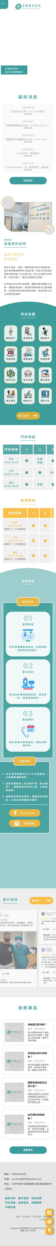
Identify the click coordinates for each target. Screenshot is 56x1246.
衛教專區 (23, 1202)
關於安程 (23, 1198)
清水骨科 (36, 1216)
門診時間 (10, 1202)
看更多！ (36, 899)
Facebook (16, 813)
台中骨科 (26, 1216)
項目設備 (23, 416)
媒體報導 (36, 1202)
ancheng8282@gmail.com (27, 1179)
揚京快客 (25, 1228)
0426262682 (19, 1174)
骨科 (18, 1216)
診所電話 (16, 823)
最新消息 (10, 1198)
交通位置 (10, 1207)
